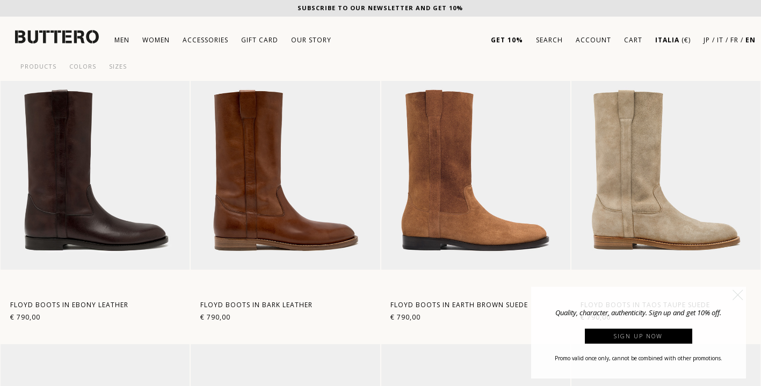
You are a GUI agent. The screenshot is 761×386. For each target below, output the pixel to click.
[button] (738, 295)
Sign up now (638, 336)
